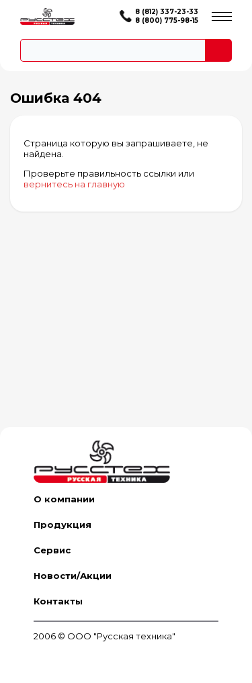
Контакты (58, 601)
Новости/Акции (73, 575)
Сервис (52, 550)
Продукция (62, 524)
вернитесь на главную (74, 184)
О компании (64, 499)
